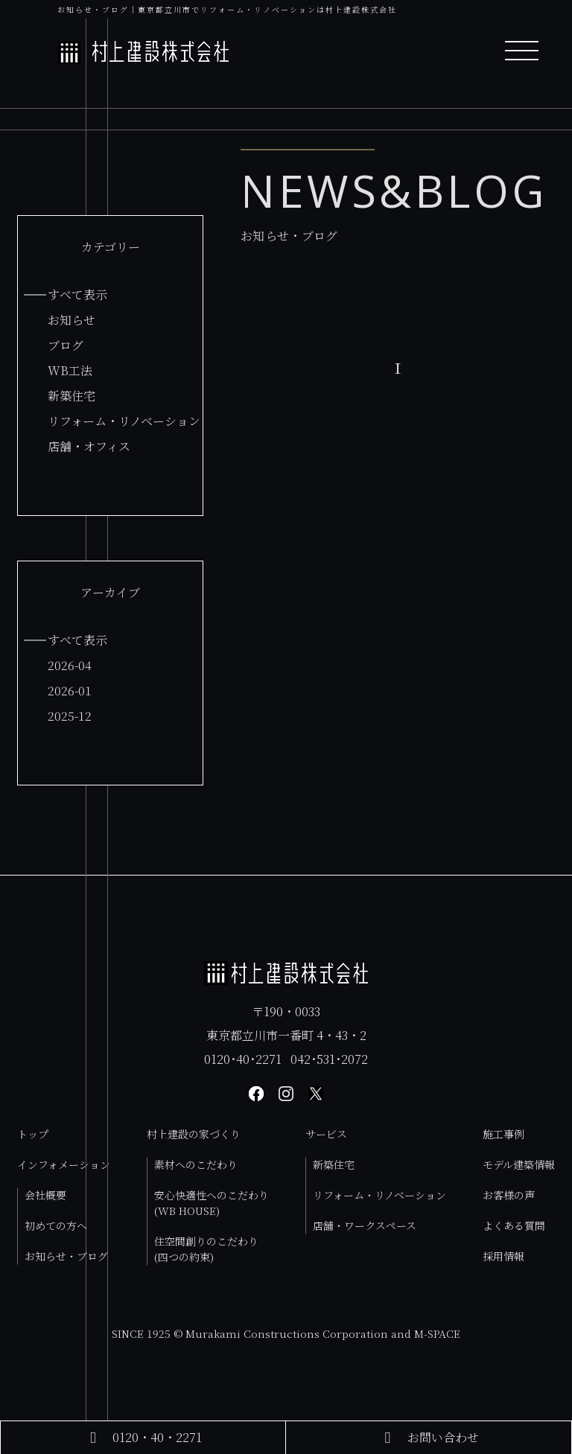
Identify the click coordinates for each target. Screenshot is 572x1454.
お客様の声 (509, 1194)
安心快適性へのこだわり (211, 1202)
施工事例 (503, 1133)
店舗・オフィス (89, 446)
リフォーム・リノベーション (124, 421)
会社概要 (45, 1194)
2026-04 (70, 665)
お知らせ (71, 319)
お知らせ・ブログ (66, 1256)
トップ (32, 1133)
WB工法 (70, 370)
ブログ (65, 345)
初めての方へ (56, 1225)
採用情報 (503, 1256)
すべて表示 (77, 294)
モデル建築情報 (519, 1164)
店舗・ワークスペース (364, 1225)
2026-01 (70, 690)
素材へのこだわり (196, 1164)
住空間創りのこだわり (206, 1249)
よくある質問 (514, 1225)
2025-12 (70, 715)
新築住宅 (71, 395)
